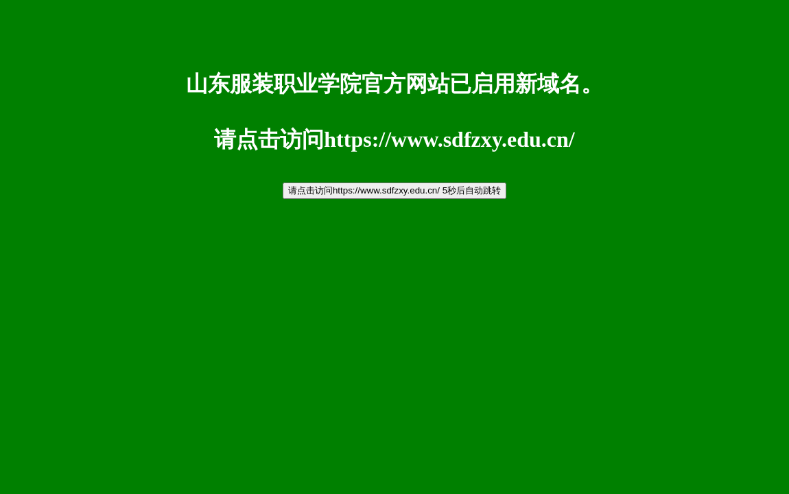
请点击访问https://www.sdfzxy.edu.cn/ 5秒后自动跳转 (394, 190)
